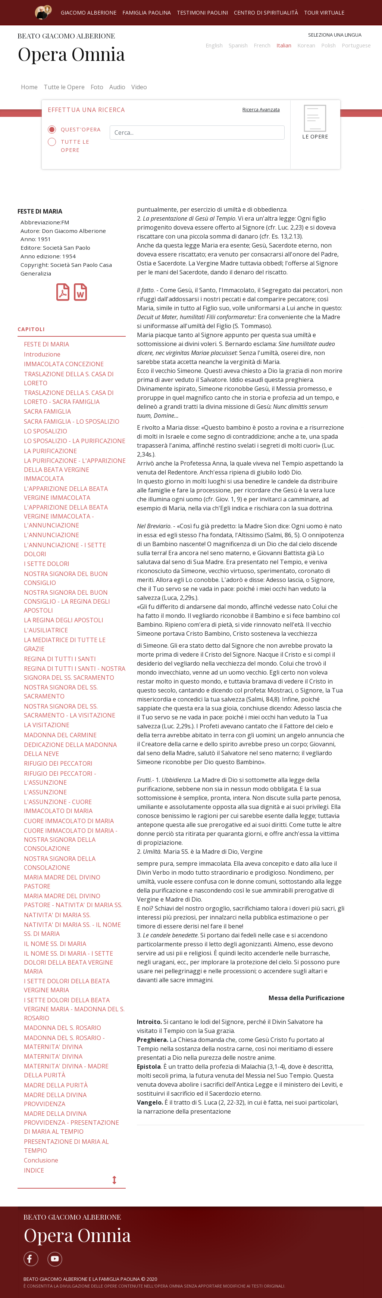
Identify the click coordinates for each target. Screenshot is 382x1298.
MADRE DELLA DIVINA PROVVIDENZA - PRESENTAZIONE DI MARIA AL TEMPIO (71, 1122)
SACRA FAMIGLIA (47, 411)
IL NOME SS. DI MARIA (55, 944)
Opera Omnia (71, 53)
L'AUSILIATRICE (46, 630)
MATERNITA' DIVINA (53, 1056)
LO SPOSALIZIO (45, 431)
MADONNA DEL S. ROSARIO (62, 1028)
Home (31, 86)
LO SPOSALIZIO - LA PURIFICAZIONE (74, 441)
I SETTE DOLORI (46, 564)
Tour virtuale (324, 12)
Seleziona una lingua (334, 34)
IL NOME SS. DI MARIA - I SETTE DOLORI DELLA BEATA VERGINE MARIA (68, 962)
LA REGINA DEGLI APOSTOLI (63, 620)
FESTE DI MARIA (46, 344)
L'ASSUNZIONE (45, 792)
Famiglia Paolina (146, 12)
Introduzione (42, 354)
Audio (117, 87)
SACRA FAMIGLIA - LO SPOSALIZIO (71, 421)
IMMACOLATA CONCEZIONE (64, 364)
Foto (97, 87)
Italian (283, 45)
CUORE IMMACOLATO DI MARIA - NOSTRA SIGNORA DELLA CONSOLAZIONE (71, 840)
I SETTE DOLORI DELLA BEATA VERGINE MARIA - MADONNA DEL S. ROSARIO (74, 1009)
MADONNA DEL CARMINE (60, 735)
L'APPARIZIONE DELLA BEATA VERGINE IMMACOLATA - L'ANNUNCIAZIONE (66, 516)
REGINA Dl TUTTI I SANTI (60, 659)
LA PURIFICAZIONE (50, 451)
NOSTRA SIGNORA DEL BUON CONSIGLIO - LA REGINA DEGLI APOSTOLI (67, 601)
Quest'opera (73, 129)
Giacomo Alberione (88, 12)
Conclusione (41, 1160)
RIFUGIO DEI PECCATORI (58, 763)
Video (139, 87)
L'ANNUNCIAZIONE (51, 535)
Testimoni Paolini (202, 12)
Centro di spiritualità (266, 12)
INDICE (34, 1170)
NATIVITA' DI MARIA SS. (57, 915)
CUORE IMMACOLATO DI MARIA (69, 821)
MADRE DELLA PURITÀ (56, 1085)
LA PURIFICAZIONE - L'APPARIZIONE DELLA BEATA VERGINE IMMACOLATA (75, 470)
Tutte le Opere (64, 87)
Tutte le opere (68, 145)
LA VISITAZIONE (46, 725)
